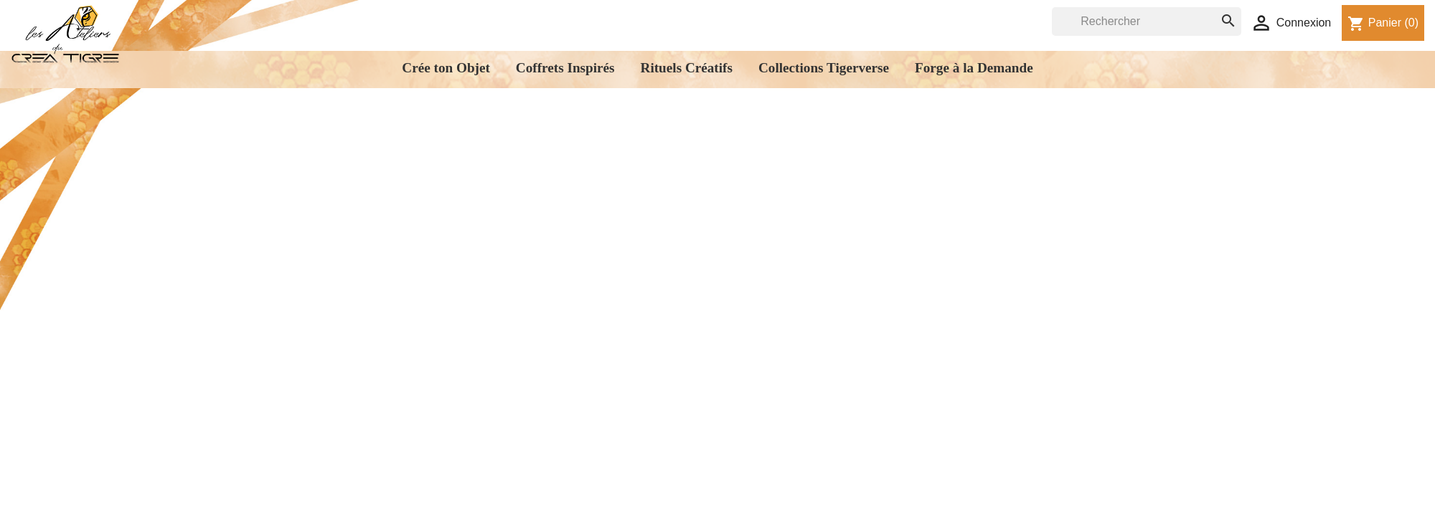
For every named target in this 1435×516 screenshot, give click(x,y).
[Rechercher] (1146, 21)
